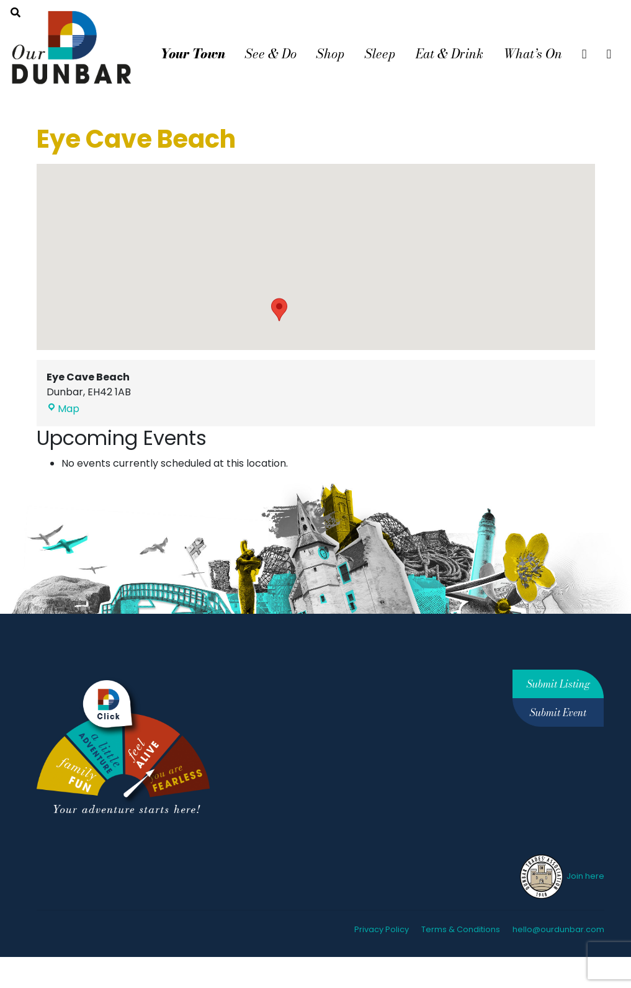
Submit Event (558, 712)
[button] (279, 309)
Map (63, 409)
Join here (561, 876)
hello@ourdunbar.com (558, 929)
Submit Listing (558, 683)
